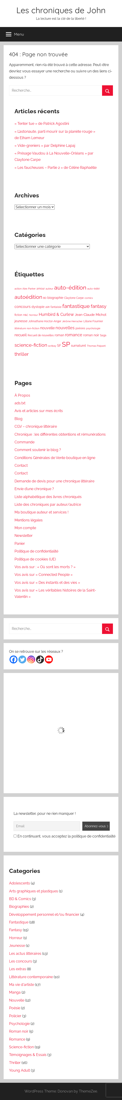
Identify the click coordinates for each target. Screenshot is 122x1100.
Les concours (20, 961)
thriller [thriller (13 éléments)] (22, 354)
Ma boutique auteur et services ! (41, 512)
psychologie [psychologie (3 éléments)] (93, 328)
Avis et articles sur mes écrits (39, 411)
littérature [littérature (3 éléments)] (20, 328)
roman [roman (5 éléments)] (59, 335)
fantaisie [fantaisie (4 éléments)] (56, 307)
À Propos (22, 395)
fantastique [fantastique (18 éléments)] (76, 306)
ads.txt (20, 403)
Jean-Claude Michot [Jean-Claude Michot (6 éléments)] (90, 315)
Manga (15, 992)
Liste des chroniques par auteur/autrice (48, 504)
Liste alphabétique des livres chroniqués (48, 497)
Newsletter (24, 535)
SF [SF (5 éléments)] (59, 345)
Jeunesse (17, 945)
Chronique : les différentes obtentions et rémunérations (60, 434)
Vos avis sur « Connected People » (44, 574)
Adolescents (19, 883)
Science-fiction (21, 1047)
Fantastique (18, 922)
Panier (20, 543)
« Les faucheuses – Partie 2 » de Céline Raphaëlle (56, 167)
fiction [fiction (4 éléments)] (18, 315)
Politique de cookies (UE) (35, 559)
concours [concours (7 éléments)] (23, 306)
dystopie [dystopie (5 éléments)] (38, 307)
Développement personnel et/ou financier (44, 914)
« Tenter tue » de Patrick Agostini (42, 123)
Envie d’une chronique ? (34, 489)
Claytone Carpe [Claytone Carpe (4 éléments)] (74, 298)
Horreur (15, 938)
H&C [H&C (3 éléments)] (25, 315)
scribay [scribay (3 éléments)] (52, 345)
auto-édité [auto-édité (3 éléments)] (93, 288)
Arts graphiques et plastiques (33, 891)
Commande (24, 442)
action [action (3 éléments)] (18, 288)
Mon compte (25, 528)
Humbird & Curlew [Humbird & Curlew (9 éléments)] (56, 314)
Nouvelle (16, 1000)
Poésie (14, 1008)
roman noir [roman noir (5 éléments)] (91, 335)
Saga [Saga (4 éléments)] (103, 335)
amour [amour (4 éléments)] (41, 288)
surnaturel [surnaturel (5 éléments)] (78, 345)
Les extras (17, 969)
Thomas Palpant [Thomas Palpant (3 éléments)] (96, 345)
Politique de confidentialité (36, 551)
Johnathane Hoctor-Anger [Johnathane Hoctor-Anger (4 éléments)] (44, 321)
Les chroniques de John (61, 10)
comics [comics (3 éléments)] (89, 298)
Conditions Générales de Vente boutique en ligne (55, 458)
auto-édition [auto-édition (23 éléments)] (70, 287)
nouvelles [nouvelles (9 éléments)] (65, 327)
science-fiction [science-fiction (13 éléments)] (31, 345)
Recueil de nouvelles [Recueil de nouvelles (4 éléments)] (41, 335)
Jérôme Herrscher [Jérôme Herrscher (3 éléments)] (72, 321)
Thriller (15, 1063)
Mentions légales (29, 520)
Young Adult (19, 1070)
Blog (18, 419)
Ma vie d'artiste (21, 984)
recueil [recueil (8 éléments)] (21, 335)
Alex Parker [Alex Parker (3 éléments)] (29, 288)
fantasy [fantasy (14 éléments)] (98, 306)
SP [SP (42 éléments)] (66, 344)
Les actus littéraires (25, 953)
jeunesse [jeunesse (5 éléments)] (21, 321)
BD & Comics (20, 899)
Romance (17, 1039)
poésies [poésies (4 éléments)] (80, 328)
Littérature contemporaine (31, 977)
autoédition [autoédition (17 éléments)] (28, 297)
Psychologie (19, 1023)
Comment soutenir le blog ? (38, 450)
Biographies (19, 906)
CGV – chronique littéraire (36, 426)
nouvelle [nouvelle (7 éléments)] (47, 328)
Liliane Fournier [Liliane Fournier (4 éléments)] (93, 321)
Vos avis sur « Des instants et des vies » (47, 582)
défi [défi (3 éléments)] (47, 307)
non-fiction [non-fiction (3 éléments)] (33, 328)
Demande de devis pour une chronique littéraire (54, 481)
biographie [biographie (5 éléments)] (55, 298)
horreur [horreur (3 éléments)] (33, 315)
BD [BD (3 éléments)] (44, 298)
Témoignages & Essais (27, 1055)
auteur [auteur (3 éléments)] (49, 288)
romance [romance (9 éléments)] (73, 334)
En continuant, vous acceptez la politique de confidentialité (64, 836)
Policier (15, 1016)
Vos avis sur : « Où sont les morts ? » (45, 567)
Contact (21, 465)
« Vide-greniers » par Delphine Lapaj (45, 145)
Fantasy (15, 930)
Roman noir (18, 1031)
